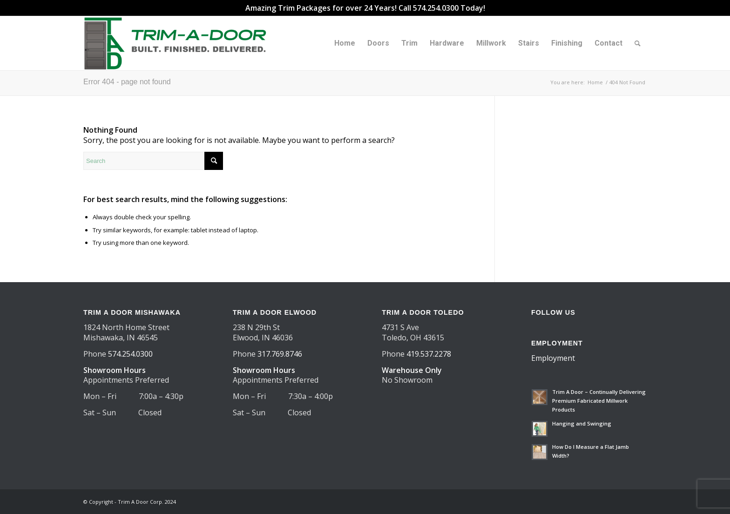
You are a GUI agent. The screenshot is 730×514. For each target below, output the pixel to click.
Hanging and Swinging (581, 423)
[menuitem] (344, 43)
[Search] (638, 43)
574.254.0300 (130, 354)
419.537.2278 (428, 354)
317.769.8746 (279, 354)
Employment (553, 358)
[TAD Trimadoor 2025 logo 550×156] (178, 43)
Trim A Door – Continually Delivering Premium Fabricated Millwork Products (599, 400)
